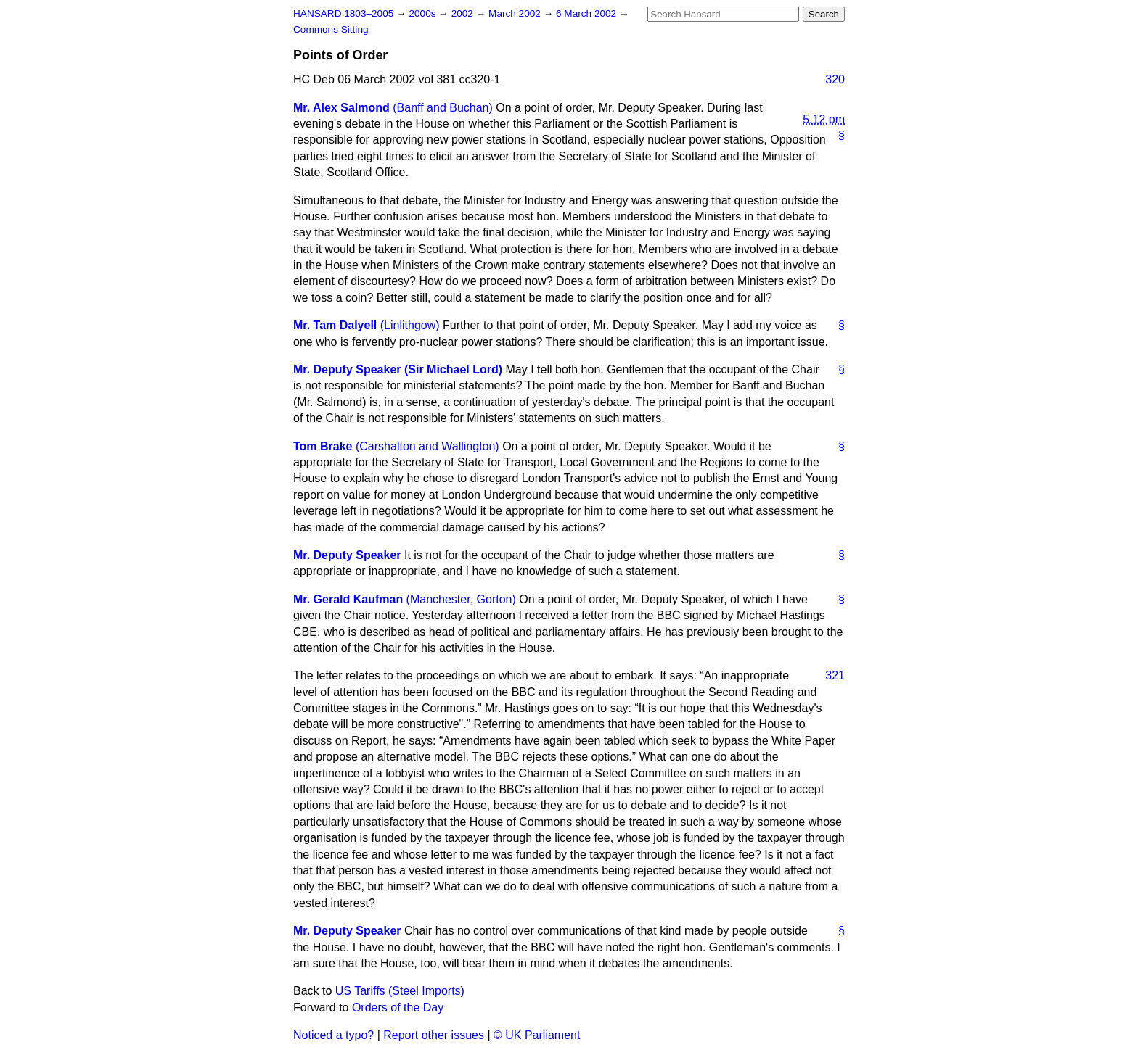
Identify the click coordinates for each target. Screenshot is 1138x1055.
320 (835, 79)
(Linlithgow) (410, 325)
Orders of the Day (397, 1007)
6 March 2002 (587, 13)
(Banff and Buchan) (443, 108)
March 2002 (516, 13)
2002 (463, 13)
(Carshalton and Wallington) (427, 446)
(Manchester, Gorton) (461, 599)
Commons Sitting (331, 29)
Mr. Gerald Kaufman (348, 599)
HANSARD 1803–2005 (343, 13)
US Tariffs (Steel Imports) (399, 991)
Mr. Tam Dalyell (335, 325)
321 (835, 675)
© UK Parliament (537, 1035)
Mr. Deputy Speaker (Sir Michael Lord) (397, 369)
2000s (423, 13)
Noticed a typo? (333, 1035)
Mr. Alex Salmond (341, 108)
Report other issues (433, 1035)
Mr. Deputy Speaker (347, 555)
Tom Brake (323, 446)
